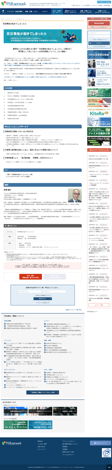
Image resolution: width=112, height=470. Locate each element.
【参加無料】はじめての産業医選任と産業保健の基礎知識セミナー (63, 331)
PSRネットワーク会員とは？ (99, 27)
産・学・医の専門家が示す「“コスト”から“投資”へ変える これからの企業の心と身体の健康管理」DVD (64, 382)
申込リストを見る (104, 2)
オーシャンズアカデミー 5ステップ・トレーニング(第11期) (99, 239)
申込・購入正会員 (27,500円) (55, 276)
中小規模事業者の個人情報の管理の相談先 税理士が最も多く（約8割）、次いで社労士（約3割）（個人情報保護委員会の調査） (23, 357)
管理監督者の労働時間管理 (54, 348)
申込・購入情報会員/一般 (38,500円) (30, 276)
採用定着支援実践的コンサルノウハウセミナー (99, 166)
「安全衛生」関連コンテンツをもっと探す (42, 392)
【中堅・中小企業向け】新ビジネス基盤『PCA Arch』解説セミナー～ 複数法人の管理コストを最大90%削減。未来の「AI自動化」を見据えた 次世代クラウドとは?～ (99, 195)
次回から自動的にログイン (42, 295)
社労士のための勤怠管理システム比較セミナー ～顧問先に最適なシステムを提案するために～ (99, 208)
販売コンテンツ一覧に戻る (73, 309)
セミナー (45, 11)
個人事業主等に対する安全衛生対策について (59, 352)
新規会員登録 (99, 23)
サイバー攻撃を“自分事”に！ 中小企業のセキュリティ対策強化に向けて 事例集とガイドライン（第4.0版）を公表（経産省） (24, 364)
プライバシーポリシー (68, 441)
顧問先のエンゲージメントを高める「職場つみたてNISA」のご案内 (23, 377)
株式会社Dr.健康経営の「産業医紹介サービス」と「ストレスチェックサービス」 (23, 382)
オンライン (103, 156)
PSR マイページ (100, 443)
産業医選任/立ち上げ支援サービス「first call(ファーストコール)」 (23, 373)
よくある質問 (86, 5)
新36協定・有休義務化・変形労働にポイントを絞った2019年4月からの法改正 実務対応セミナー (63, 335)
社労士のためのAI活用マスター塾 (98, 159)
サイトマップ (41, 449)
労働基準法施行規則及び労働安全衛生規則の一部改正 (21, 328)
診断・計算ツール (86, 11)
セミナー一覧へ (99, 305)
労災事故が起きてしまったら (54, 375)
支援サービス (102, 11)
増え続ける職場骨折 (52, 345)
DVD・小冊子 (57, 11)
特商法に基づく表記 (68, 452)
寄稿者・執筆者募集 (104, 5)
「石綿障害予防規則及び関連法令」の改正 (18, 326)
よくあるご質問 (42, 444)
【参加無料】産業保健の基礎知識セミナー (58, 324)
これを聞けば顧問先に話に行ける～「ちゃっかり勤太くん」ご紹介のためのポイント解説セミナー (99, 229)
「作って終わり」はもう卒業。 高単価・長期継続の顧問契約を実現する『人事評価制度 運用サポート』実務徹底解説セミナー (99, 250)
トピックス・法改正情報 (14, 11)
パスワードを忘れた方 (42, 302)
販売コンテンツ (10, 19)
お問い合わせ (76, 5)
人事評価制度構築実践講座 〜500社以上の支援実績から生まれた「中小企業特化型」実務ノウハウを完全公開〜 (99, 280)
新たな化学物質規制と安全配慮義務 (56, 350)
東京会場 (103, 171)
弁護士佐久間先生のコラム (54, 343)
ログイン (42, 298)
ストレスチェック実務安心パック (15, 385)
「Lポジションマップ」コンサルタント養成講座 (99, 175)
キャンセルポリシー (68, 454)
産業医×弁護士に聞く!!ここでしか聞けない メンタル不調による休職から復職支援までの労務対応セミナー (63, 327)
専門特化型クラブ (92, 311)
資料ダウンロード (70, 11)
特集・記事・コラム (31, 11)
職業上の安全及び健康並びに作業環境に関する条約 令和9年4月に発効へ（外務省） (24, 348)
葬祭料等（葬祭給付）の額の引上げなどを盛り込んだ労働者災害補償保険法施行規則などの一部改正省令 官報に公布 (23, 352)
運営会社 (40, 441)
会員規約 (64, 449)
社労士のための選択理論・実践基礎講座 (99, 299)
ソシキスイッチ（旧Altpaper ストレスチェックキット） (22, 387)
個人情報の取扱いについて (70, 444)
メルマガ (94, 5)
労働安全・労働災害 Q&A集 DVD (55, 372)
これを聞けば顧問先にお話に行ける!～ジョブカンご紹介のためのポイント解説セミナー (99, 219)
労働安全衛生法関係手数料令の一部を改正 (18, 324)
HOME (2, 19)
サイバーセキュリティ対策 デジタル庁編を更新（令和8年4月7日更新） (23, 344)
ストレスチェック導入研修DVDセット (57, 379)
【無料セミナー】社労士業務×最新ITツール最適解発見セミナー (99, 260)
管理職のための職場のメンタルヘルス (57, 377)
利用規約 (64, 446)
